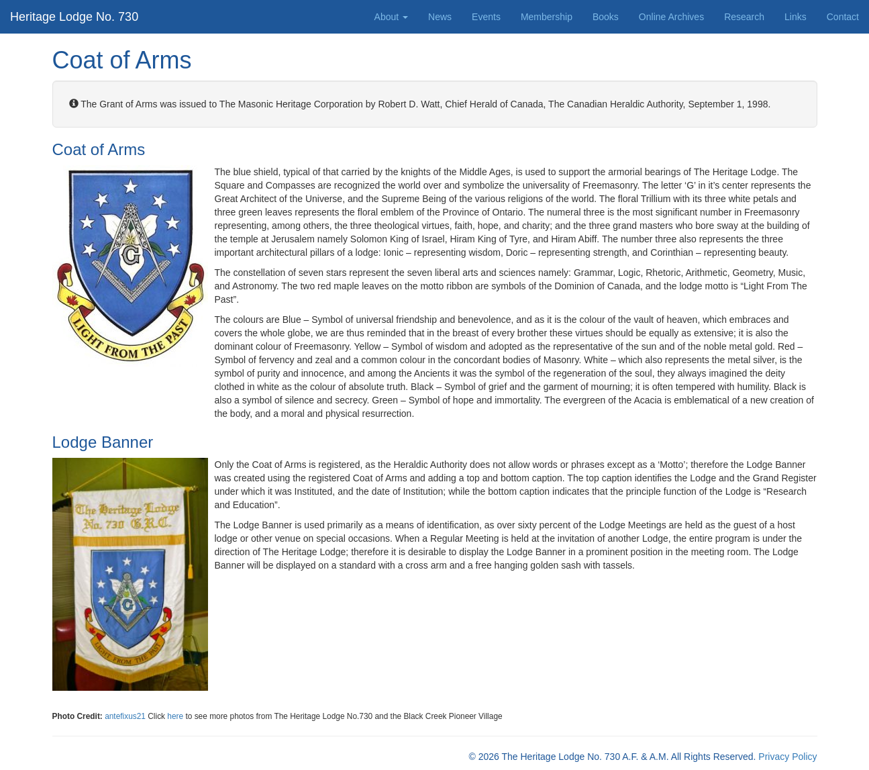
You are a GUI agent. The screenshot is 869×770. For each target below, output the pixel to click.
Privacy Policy (787, 756)
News (440, 16)
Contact (843, 16)
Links (795, 16)
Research (744, 16)
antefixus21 (125, 716)
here (176, 716)
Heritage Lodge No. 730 (74, 16)
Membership (546, 16)
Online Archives (671, 16)
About (391, 16)
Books (606, 16)
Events (486, 16)
